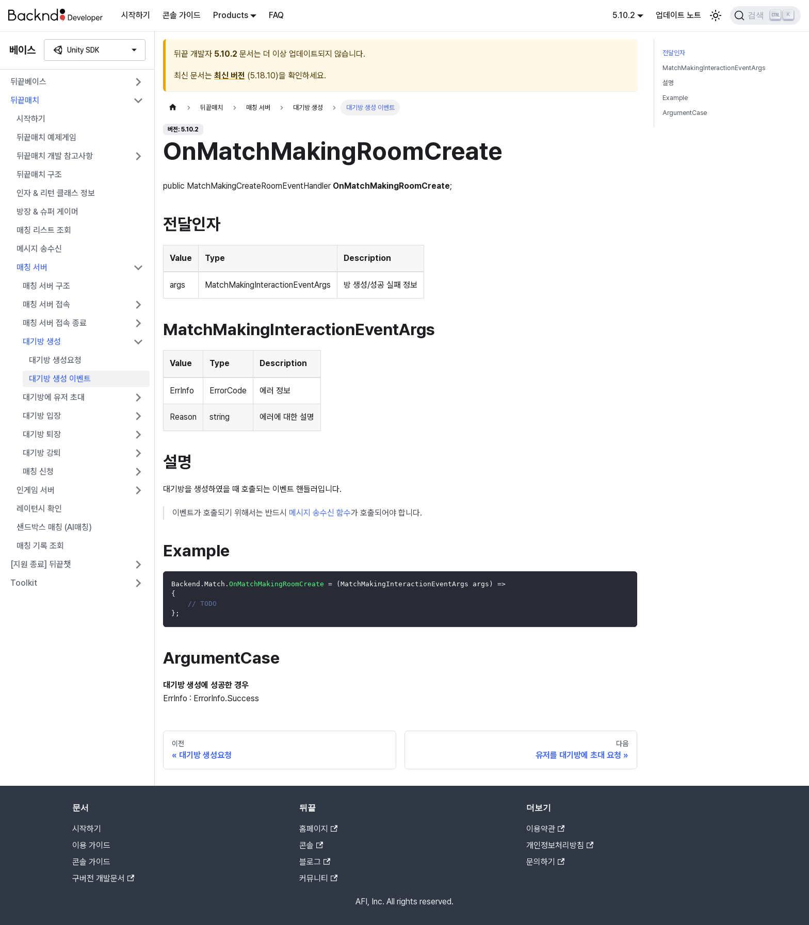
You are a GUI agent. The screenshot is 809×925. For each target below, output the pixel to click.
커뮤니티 (318, 878)
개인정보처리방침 (559, 845)
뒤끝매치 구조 (39, 174)
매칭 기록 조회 (40, 546)
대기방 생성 (42, 341)
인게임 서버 (36, 490)
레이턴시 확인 (39, 509)
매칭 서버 (32, 267)
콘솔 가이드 (182, 15)
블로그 (314, 862)
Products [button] (230, 15)
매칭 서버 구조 (46, 286)
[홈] (173, 107)
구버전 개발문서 (103, 878)
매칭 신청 (38, 471)
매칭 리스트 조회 (44, 230)
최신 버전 (229, 75)
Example (675, 98)
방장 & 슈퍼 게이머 (47, 212)
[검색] (765, 15)
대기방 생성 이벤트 (60, 379)
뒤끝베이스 (28, 82)
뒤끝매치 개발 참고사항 (55, 156)
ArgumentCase (684, 113)
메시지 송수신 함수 (320, 513)
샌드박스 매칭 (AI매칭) (54, 527)
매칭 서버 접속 (46, 304)
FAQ (276, 15)
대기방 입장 (42, 416)
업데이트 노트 (678, 15)
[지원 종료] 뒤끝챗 (40, 564)
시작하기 (135, 15)
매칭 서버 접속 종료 (55, 323)
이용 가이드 (91, 845)
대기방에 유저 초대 (54, 397)
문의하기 (545, 862)
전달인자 (673, 53)
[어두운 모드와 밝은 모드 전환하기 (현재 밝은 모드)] (715, 15)
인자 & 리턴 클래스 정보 (56, 193)
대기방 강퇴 (42, 453)
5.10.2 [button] (623, 15)
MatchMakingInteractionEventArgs (713, 68)
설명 (668, 83)
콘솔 (311, 845)
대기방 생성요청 (55, 360)
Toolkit (23, 583)
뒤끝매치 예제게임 (46, 137)
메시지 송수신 (39, 249)
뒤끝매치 (24, 100)
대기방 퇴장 (42, 434)
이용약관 (545, 829)
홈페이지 (318, 829)
